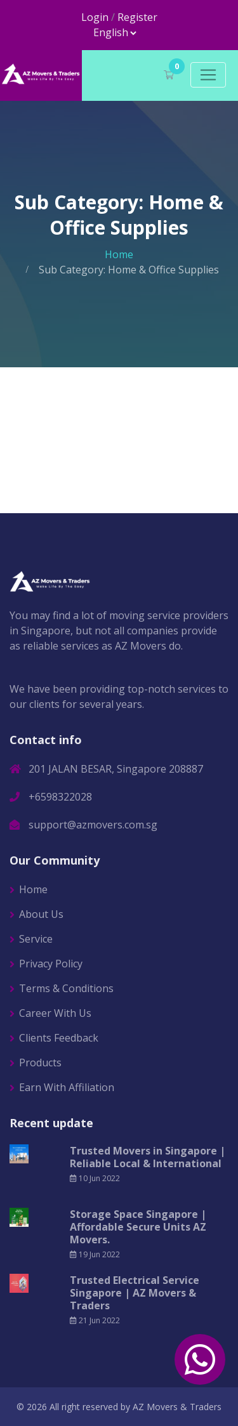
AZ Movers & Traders (177, 1407)
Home (119, 254)
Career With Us (55, 1013)
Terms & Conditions (66, 988)
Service (36, 939)
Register (137, 17)
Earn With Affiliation (66, 1087)
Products (40, 1063)
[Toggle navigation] (208, 75)
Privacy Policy (51, 964)
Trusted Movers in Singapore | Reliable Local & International (147, 1157)
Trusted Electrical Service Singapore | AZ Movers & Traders (134, 1292)
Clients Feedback (58, 1038)
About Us (41, 914)
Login (95, 17)
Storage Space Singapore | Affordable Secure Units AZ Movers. (138, 1226)
